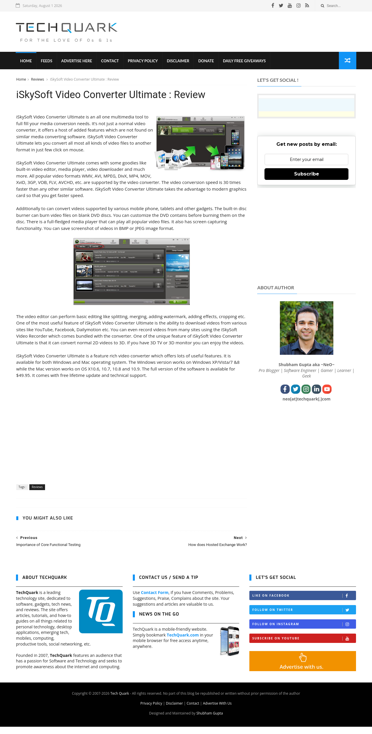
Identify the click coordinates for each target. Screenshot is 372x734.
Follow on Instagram (304, 631)
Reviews (38, 79)
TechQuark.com (183, 642)
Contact (110, 61)
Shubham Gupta (209, 720)
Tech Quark (119, 700)
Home (26, 61)
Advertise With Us (217, 710)
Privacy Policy (143, 61)
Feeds (46, 61)
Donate (206, 61)
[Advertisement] (250, 32)
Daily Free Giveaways (244, 61)
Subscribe (306, 174)
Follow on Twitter (304, 617)
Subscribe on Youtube (304, 645)
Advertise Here (77, 61)
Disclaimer (178, 61)
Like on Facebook (304, 603)
